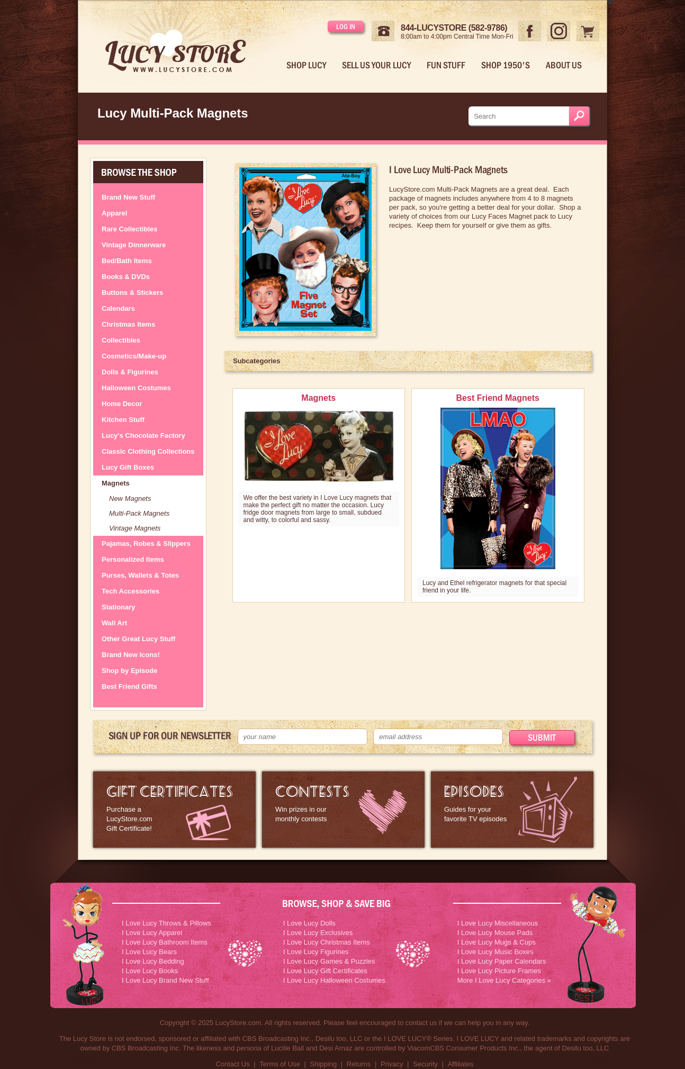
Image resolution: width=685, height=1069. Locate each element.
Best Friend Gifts (129, 686)
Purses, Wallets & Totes (140, 575)
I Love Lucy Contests (343, 809)
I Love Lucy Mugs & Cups (496, 942)
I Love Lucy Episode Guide (512, 809)
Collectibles (121, 340)
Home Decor (122, 404)
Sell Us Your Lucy (376, 65)
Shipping (323, 1064)
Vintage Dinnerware (134, 245)
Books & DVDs (126, 277)
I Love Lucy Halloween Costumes (334, 980)
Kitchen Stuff (123, 420)
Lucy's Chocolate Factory (143, 435)
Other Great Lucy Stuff (138, 639)
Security (425, 1064)
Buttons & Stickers (132, 293)
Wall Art (114, 623)
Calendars (118, 308)
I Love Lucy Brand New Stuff (165, 980)
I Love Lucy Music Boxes (495, 952)
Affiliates (461, 1064)
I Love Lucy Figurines (316, 952)
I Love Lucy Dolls (309, 923)
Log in (345, 26)
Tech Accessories (130, 591)
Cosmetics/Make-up (134, 356)
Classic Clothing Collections (148, 451)
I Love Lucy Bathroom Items (165, 942)
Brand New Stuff (128, 197)
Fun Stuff (446, 65)
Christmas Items (128, 324)
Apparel (114, 213)
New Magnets (130, 498)
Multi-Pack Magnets (139, 513)
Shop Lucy (306, 65)
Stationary (119, 607)
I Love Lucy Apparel (152, 933)
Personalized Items (133, 559)
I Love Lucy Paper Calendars (501, 961)
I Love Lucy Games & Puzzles (329, 961)
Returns (359, 1064)
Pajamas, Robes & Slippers (146, 543)
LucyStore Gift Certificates (174, 809)
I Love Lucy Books (150, 971)
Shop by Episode (129, 671)
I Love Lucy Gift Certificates (325, 971)
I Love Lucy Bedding (153, 961)
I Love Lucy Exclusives (318, 933)
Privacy (392, 1064)
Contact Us (232, 1064)
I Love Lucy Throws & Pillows (166, 923)
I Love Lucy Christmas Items (326, 942)
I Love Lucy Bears (149, 952)
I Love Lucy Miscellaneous (497, 923)
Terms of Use (279, 1064)
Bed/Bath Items (127, 261)
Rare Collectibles (130, 229)
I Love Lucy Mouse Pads (495, 933)
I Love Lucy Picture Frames (499, 971)
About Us (564, 65)
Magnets (116, 483)
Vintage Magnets (134, 528)
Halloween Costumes (136, 388)
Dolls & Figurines (130, 372)
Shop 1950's (505, 65)
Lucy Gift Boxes (128, 467)
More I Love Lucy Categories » (504, 980)
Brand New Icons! (131, 655)
